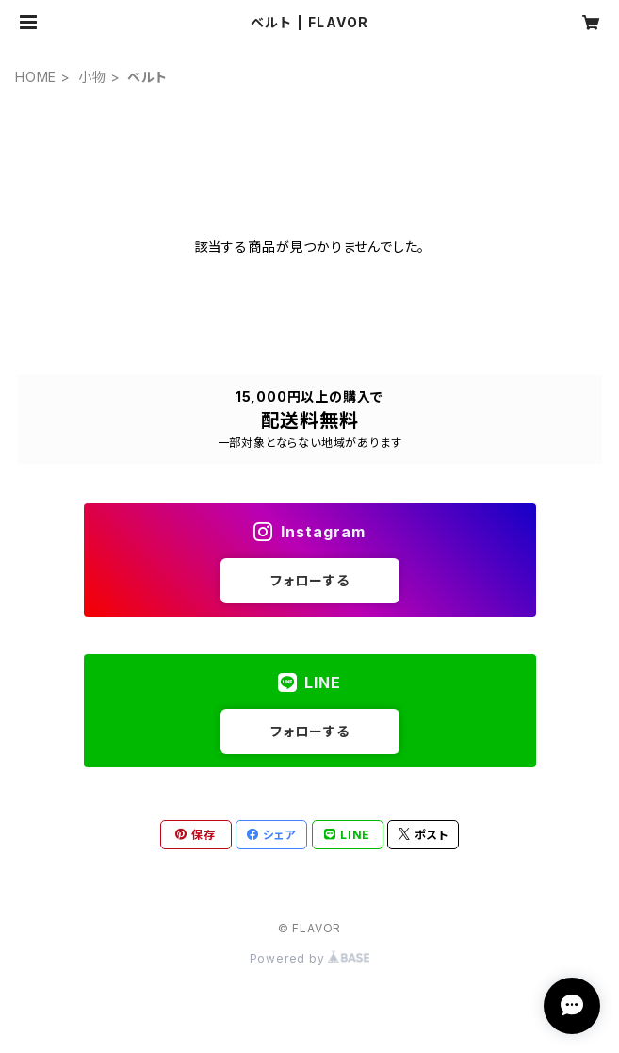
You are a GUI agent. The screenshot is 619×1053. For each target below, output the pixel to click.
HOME (36, 77)
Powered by (310, 958)
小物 (92, 77)
